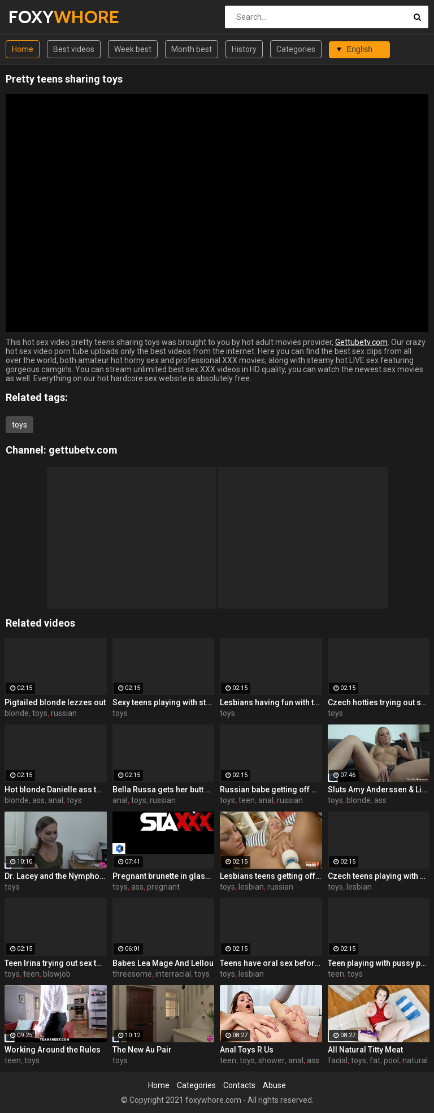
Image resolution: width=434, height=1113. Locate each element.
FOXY (38, 17)
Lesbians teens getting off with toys (271, 876)
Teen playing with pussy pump (379, 963)
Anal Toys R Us (247, 1049)
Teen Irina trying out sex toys (56, 963)
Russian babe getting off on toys (271, 789)
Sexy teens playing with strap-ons (163, 702)
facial (338, 1060)
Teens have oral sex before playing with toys (271, 963)
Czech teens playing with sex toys (379, 876)
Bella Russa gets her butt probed (163, 789)
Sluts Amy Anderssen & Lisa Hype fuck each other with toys (379, 789)
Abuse (274, 1085)
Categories (295, 49)
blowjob (57, 973)
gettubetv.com (83, 450)
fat (375, 1060)
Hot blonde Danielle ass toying (56, 789)
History (244, 49)
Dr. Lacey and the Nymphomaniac (56, 876)
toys (19, 424)
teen (246, 800)
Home (22, 49)
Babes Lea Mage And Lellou (163, 963)
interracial (173, 973)
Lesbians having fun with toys (271, 702)
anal (55, 800)
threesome (132, 973)
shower (271, 1060)
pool (391, 1060)
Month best (191, 49)
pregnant (163, 886)
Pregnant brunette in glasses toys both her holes (163, 876)
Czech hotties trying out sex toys (379, 702)
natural (415, 1060)
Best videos (73, 49)
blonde (17, 713)
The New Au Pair (142, 1049)
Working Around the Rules (53, 1049)
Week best (132, 49)
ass (38, 800)
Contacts (239, 1085)
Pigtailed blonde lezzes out (55, 702)
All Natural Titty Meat (365, 1049)
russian (64, 713)
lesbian (251, 886)
